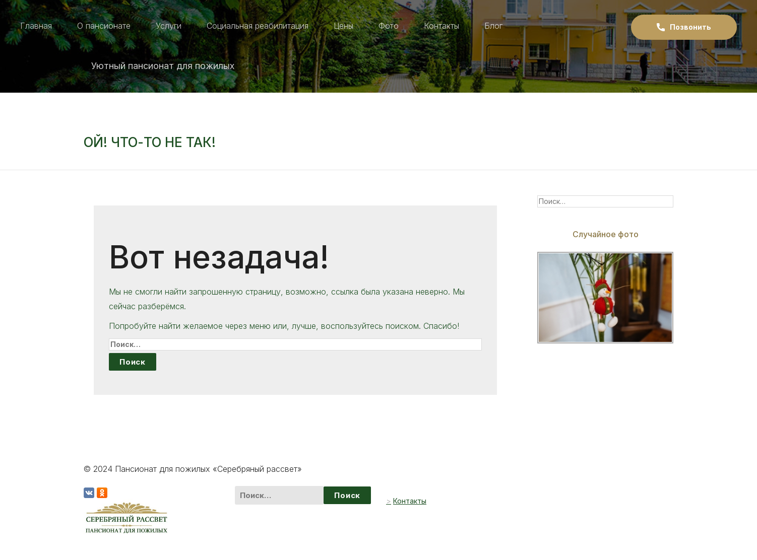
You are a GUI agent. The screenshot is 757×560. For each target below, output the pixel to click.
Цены (343, 26)
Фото (389, 26)
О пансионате (104, 26)
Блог (493, 26)
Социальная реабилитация (257, 26)
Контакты (441, 26)
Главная (36, 26)
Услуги (168, 26)
